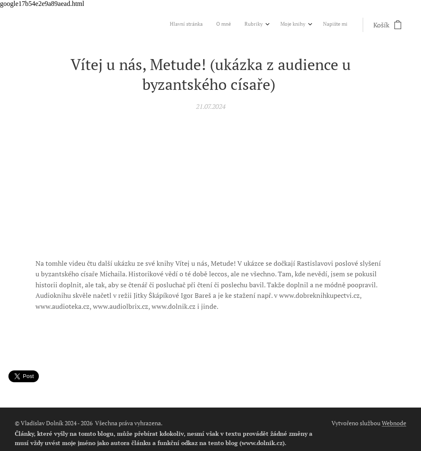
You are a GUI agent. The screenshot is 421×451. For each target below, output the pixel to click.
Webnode (394, 423)
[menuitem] (287, 24)
